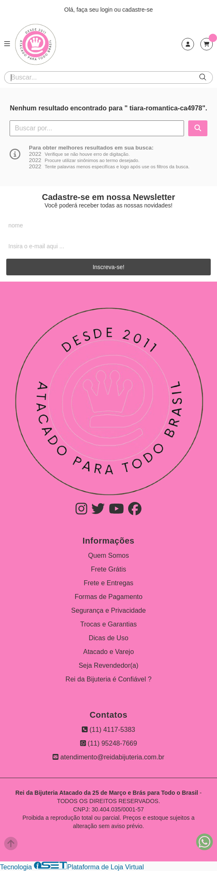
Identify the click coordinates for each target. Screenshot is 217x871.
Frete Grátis (108, 569)
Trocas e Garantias (108, 624)
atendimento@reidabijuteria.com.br (108, 757)
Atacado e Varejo (108, 651)
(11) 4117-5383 (108, 729)
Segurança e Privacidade (108, 610)
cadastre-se (137, 9)
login (107, 9)
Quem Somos (108, 555)
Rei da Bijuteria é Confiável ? (108, 679)
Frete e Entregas (108, 582)
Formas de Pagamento (109, 596)
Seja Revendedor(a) (108, 665)
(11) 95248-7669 (108, 743)
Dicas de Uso (108, 637)
